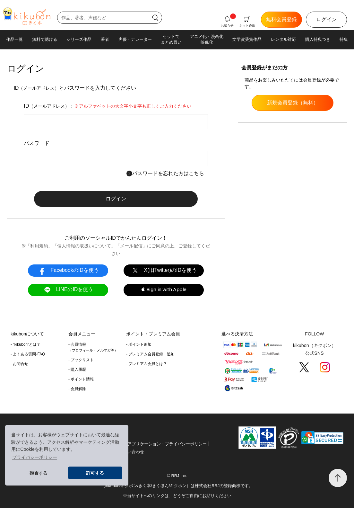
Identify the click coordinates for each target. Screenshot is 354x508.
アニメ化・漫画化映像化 (206, 39)
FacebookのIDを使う (68, 270)
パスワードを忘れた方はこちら (165, 173)
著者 (105, 39)
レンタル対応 (283, 39)
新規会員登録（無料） (292, 102)
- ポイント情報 (81, 379)
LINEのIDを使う (68, 289)
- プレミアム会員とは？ (146, 363)
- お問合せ (19, 363)
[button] (164, 290)
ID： (107, 106)
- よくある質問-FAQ (28, 354)
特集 (344, 39)
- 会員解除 (77, 389)
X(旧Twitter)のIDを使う (164, 270)
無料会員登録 (281, 19)
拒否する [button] (38, 473)
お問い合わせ (131, 451)
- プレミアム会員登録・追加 (150, 354)
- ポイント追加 (138, 344)
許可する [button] (95, 473)
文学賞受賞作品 (247, 39)
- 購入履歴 (77, 369)
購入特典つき (317, 39)
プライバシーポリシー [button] (34, 457)
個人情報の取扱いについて (84, 245)
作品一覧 (14, 39)
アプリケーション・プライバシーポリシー (167, 443)
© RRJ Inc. (177, 475)
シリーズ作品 (78, 39)
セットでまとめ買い (171, 39)
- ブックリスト (81, 360)
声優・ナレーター (135, 39)
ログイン (326, 19)
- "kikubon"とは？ (25, 344)
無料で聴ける (44, 39)
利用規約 (39, 245)
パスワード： (39, 143)
